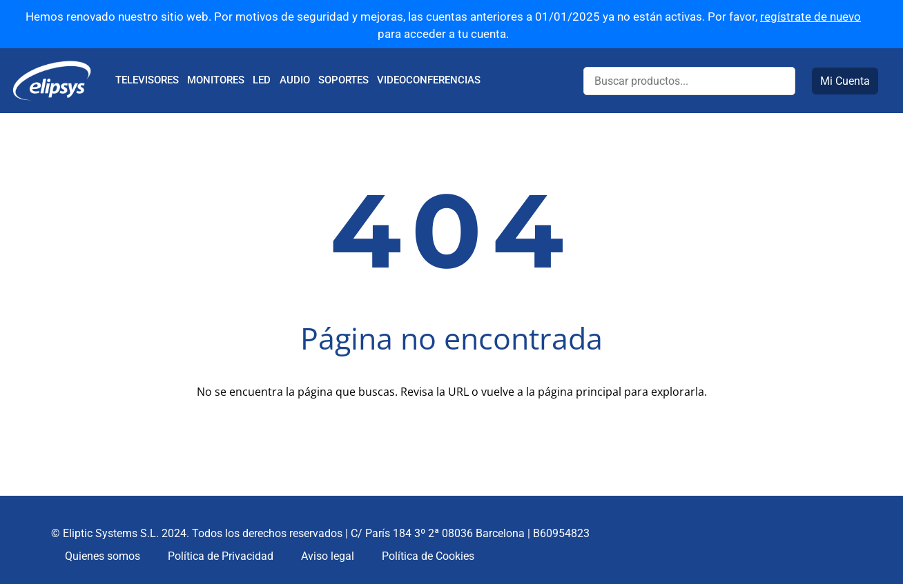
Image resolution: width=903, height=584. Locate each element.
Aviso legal (327, 556)
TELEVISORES (147, 80)
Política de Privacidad (220, 556)
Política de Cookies (428, 556)
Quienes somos (102, 556)
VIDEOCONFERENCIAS (428, 80)
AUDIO (295, 80)
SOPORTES (343, 80)
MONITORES (215, 80)
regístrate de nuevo (810, 16)
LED (262, 80)
